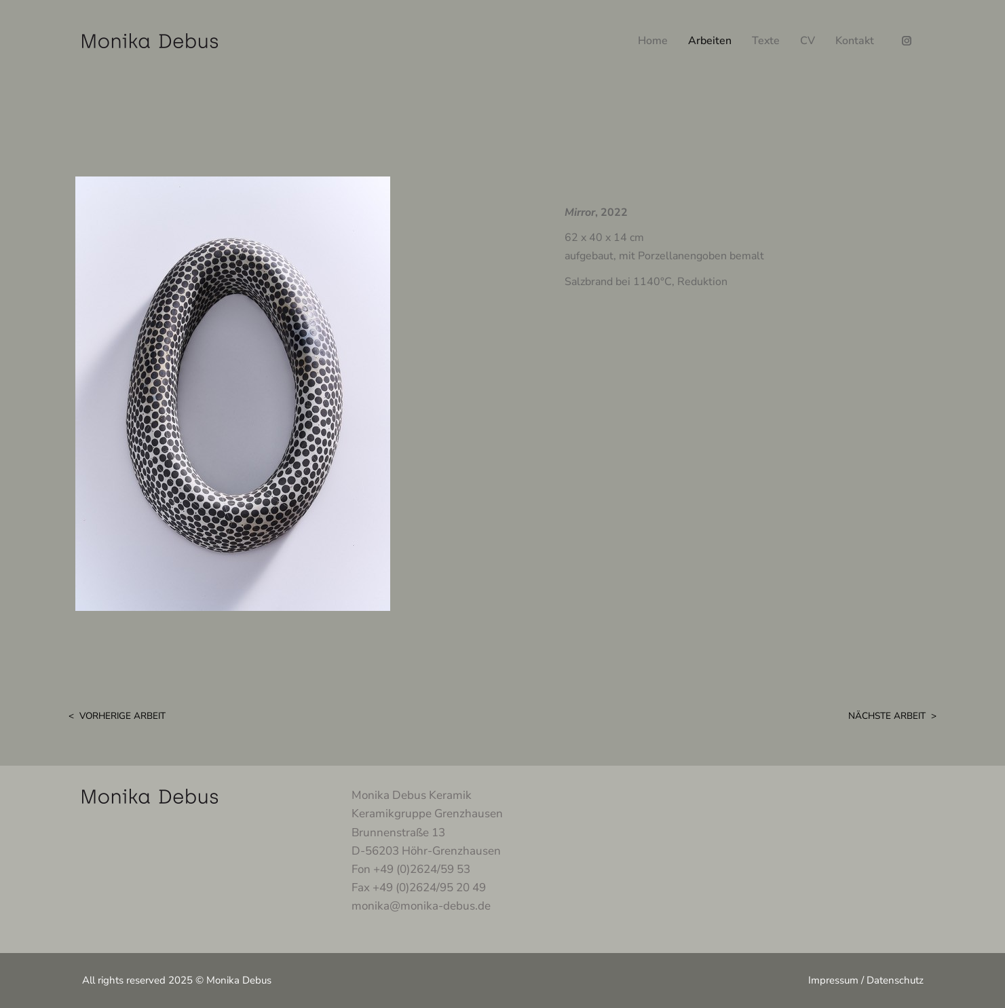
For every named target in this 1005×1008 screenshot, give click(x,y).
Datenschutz (895, 980)
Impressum (833, 980)
